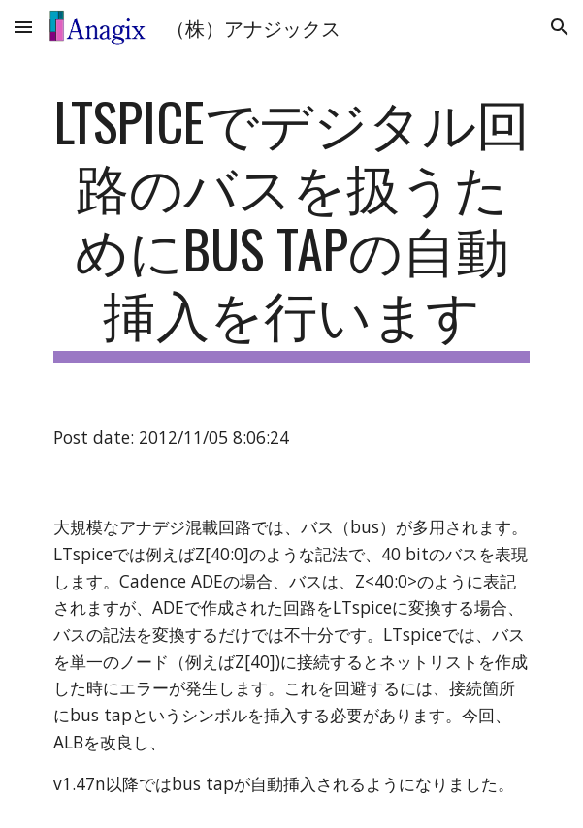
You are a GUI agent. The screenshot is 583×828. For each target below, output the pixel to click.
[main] (291, 225)
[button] (23, 26)
